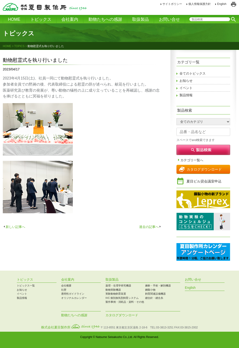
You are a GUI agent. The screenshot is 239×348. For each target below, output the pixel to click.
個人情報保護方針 (199, 4)
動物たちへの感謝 (105, 19)
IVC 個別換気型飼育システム (122, 297)
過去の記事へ (149, 226)
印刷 (233, 4)
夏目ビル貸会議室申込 (203, 181)
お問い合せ (169, 19)
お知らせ (186, 81)
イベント (186, 88)
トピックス (40, 19)
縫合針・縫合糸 (154, 297)
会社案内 (69, 19)
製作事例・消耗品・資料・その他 (124, 301)
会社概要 (66, 285)
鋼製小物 (150, 289)
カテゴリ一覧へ (191, 160)
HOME (14, 19)
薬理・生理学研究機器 (118, 285)
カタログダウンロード (204, 169)
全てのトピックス (192, 73)
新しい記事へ (15, 226)
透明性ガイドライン (72, 293)
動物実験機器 (113, 289)
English (221, 4)
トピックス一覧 (26, 285)
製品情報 (186, 95)
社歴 (63, 289)
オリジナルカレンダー (74, 297)
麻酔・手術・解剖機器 (158, 285)
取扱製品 (140, 19)
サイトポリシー (172, 4)
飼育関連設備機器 (155, 293)
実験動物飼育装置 (115, 293)
